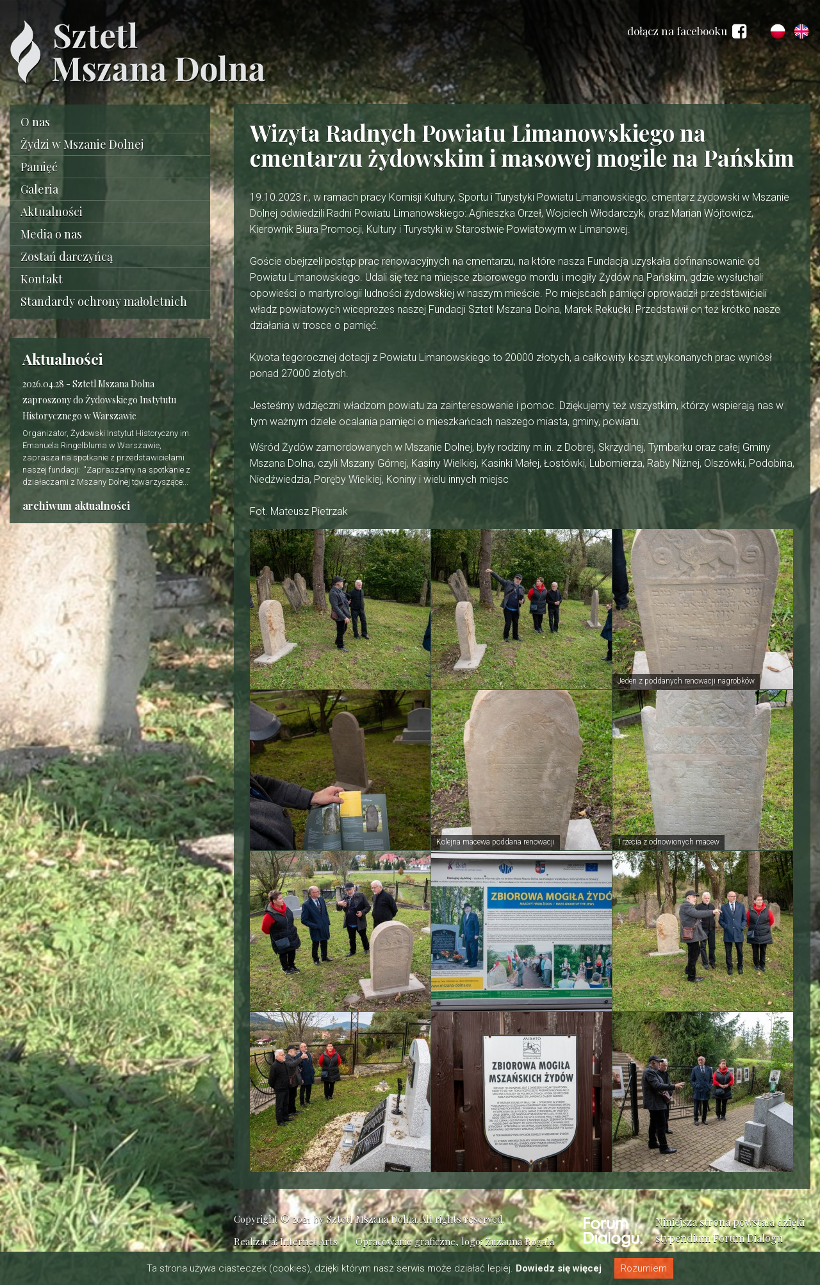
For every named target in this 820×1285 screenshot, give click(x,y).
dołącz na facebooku (686, 31)
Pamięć (39, 166)
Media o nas (51, 234)
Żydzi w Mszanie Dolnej (82, 144)
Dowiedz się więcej (559, 1268)
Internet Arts (309, 1241)
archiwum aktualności (76, 505)
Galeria (39, 189)
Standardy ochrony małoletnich (103, 301)
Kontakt (41, 279)
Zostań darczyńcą (66, 256)
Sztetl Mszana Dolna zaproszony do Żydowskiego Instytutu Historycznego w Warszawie (99, 400)
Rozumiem (644, 1268)
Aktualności (51, 211)
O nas (35, 122)
